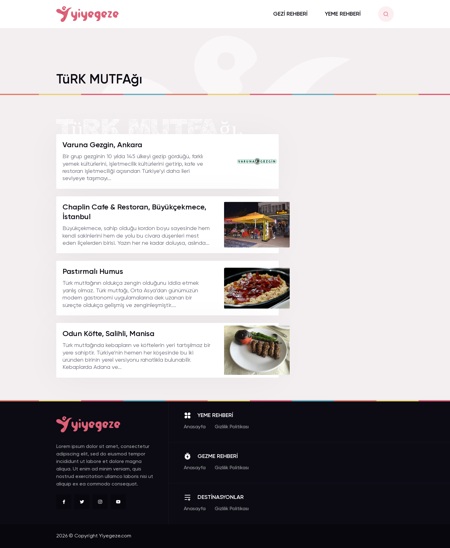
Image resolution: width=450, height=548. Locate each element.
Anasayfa (195, 427)
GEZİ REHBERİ (290, 14)
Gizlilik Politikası (232, 427)
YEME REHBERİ (343, 14)
